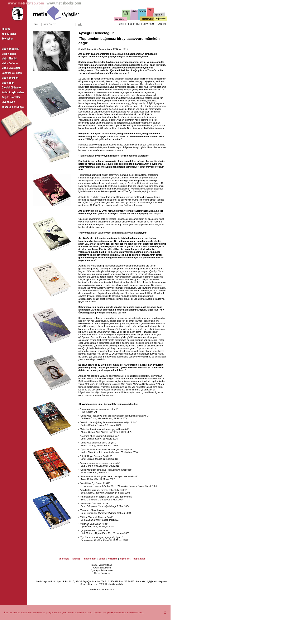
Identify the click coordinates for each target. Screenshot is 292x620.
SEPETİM (135, 24)
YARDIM (162, 24)
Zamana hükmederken (92, 510)
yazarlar (112, 558)
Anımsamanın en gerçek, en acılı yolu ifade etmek (106, 496)
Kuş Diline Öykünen (128, 191)
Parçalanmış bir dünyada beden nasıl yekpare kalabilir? (109, 476)
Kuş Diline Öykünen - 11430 (95, 503)
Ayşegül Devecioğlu (95, 33)
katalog (76, 558)
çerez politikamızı (116, 612)
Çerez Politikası (102, 573)
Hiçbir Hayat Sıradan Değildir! (96, 456)
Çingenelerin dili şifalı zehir (94, 530)
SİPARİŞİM (148, 24)
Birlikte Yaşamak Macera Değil (96, 517)
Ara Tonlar (148, 70)
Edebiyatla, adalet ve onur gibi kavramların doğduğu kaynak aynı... (115, 415)
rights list (125, 558)
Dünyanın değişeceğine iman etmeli (99, 409)
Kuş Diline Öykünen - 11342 (95, 483)
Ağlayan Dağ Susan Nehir (125, 384)
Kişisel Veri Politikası (102, 565)
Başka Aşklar (148, 384)
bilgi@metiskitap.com (156, 581)
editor (102, 558)
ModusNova (108, 589)
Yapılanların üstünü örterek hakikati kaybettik (103, 490)
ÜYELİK (123, 24)
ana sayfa (64, 558)
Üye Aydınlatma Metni (102, 570)
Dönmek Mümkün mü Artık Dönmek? (99, 436)
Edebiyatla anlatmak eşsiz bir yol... (98, 442)
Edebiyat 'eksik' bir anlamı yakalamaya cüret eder (106, 469)
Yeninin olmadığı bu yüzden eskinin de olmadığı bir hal (108, 422)
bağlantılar (139, 558)
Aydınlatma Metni (102, 567)
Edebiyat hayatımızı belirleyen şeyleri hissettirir (105, 429)
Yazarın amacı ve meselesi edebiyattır (100, 463)
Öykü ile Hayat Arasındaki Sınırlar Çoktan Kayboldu (107, 449)
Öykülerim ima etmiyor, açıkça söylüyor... (101, 537)
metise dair (89, 558)
